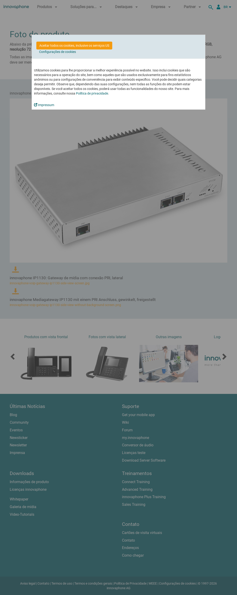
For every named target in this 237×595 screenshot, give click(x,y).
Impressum (44, 105)
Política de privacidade (92, 93)
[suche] (212, 7)
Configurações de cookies (57, 52)
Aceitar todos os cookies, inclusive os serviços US (74, 45)
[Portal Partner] (218, 7)
